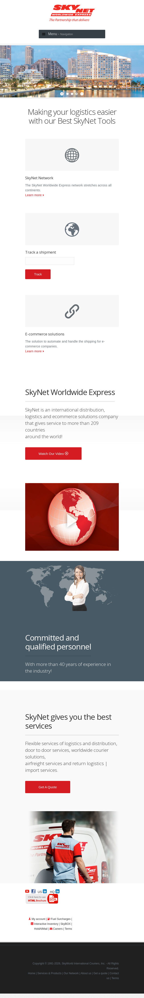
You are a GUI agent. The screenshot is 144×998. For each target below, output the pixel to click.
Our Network (71, 973)
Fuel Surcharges (61, 919)
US (42, 891)
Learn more (33, 195)
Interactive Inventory (46, 923)
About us (86, 973)
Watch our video (53, 454)
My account (38, 919)
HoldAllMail (40, 928)
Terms (68, 928)
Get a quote (48, 787)
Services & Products (49, 973)
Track (38, 274)
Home (31, 973)
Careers (58, 928)
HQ (55, 891)
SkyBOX (65, 923)
